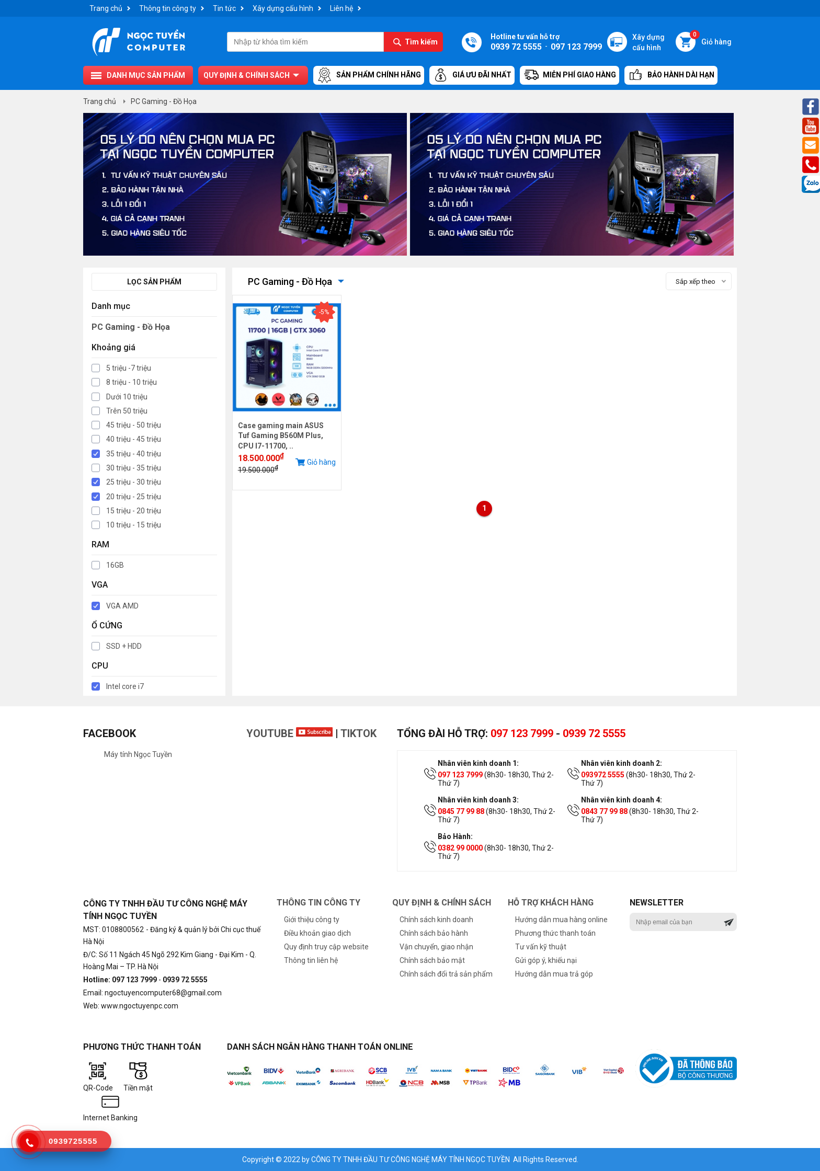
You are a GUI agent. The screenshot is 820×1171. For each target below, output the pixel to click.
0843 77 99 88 (604, 811)
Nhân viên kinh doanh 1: (478, 763)
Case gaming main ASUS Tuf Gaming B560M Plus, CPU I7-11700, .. (281, 435)
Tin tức (224, 8)
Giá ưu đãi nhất (471, 75)
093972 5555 (602, 775)
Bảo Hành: (455, 836)
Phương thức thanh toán (555, 933)
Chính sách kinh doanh (436, 919)
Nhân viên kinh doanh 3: (478, 800)
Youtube (289, 733)
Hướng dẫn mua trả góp (554, 974)
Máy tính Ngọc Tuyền (138, 754)
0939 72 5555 (594, 733)
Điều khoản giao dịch (317, 933)
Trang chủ (105, 8)
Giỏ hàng (711, 39)
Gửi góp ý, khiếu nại (546, 960)
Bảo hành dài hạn (671, 75)
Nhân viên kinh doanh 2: (621, 763)
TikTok (358, 733)
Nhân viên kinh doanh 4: (621, 800)
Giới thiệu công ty (311, 919)
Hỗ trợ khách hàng (551, 903)
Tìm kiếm (421, 42)
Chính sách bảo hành (434, 933)
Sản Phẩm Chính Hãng (368, 75)
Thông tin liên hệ (311, 960)
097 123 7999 (522, 733)
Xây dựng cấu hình (283, 8)
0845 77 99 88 (461, 811)
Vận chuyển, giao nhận (436, 947)
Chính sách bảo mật (432, 960)
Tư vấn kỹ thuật (540, 947)
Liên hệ (341, 8)
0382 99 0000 (460, 848)
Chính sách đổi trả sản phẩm (446, 974)
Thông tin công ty (167, 8)
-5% (324, 312)
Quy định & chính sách (246, 75)
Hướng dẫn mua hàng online (561, 919)
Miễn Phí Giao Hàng (569, 75)
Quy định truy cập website (326, 947)
